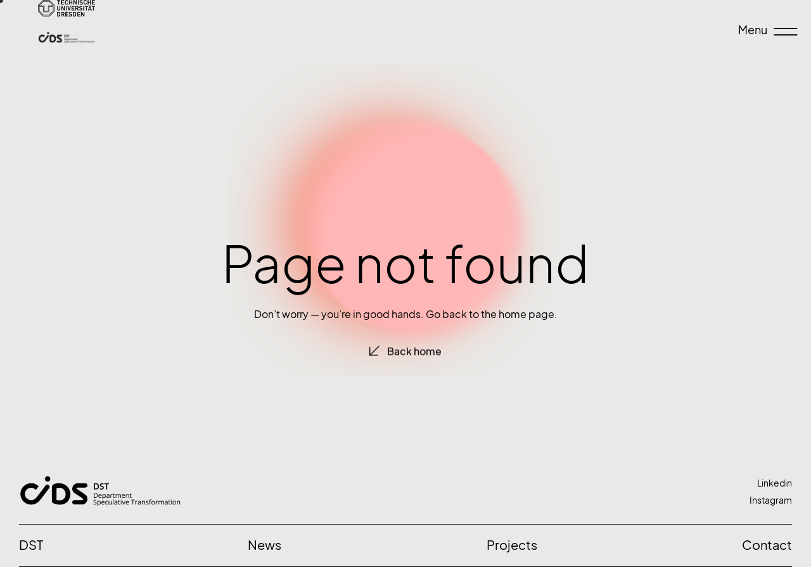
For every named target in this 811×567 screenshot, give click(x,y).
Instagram (771, 500)
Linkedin (774, 483)
